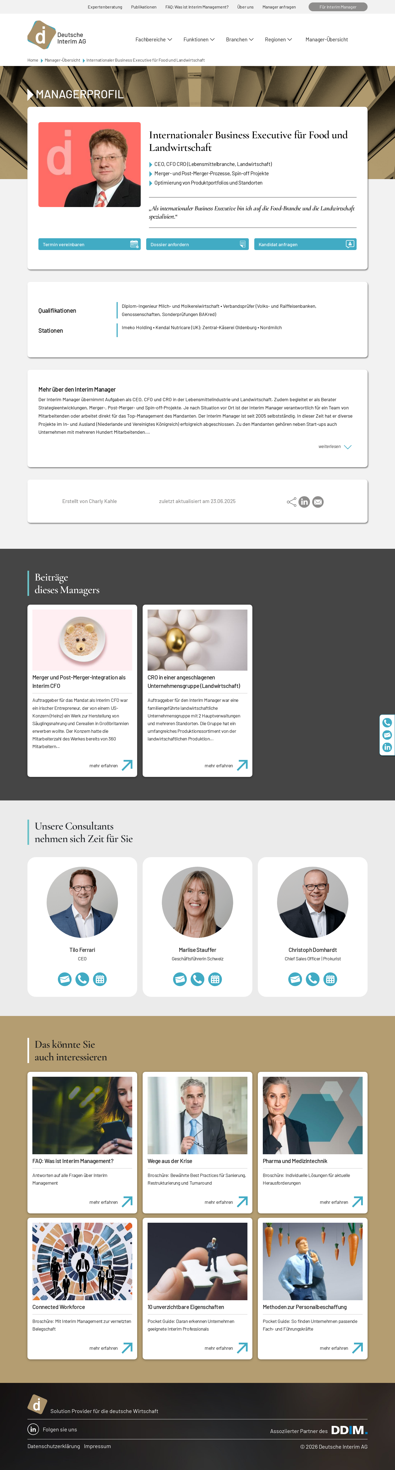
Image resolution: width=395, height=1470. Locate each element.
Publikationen (144, 6)
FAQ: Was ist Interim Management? (196, 6)
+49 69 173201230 (387, 723)
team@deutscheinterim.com (387, 735)
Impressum (97, 1446)
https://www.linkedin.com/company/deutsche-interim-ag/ (387, 747)
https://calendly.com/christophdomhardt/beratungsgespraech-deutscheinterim (330, 979)
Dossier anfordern (198, 244)
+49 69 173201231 (82, 979)
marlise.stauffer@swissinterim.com (180, 979)
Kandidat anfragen (306, 244)
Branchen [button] (236, 39)
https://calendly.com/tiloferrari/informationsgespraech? (100, 979)
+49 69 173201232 (313, 979)
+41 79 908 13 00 (197, 979)
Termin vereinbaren (91, 244)
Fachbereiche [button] (150, 39)
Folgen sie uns (52, 1429)
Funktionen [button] (196, 39)
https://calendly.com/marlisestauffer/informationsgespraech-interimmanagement (215, 979)
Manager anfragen (279, 6)
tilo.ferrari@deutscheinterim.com (65, 979)
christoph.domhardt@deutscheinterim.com (295, 979)
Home (32, 59)
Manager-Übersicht (327, 39)
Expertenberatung (105, 6)
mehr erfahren (113, 762)
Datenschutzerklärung (53, 1446)
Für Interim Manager (338, 6)
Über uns (245, 6)
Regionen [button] (275, 39)
